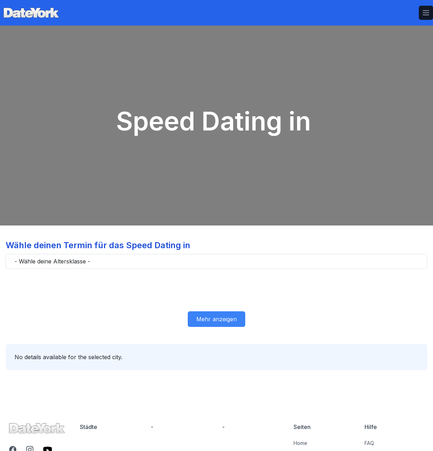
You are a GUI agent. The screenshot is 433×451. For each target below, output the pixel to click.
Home (300, 443)
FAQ (369, 443)
